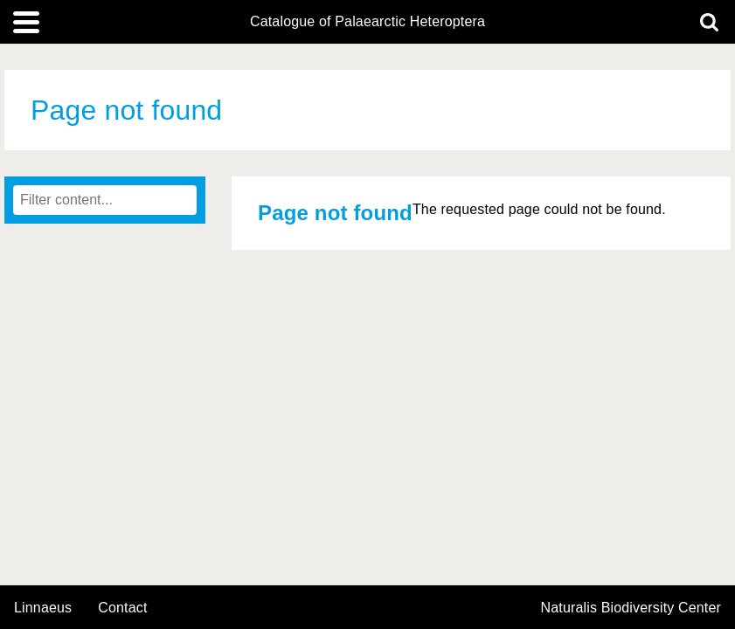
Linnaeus (43, 608)
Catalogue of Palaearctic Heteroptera (367, 22)
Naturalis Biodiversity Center (631, 608)
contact (122, 607)
